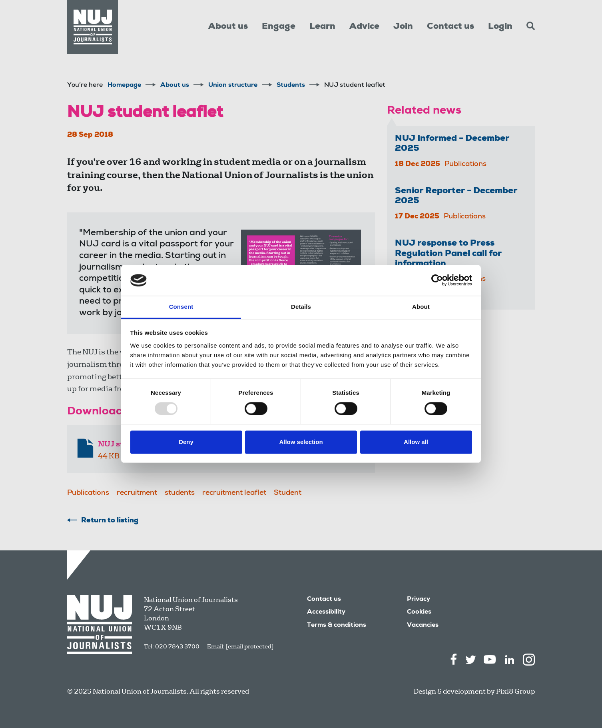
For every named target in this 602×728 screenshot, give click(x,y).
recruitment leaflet (234, 493)
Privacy (418, 599)
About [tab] (421, 306)
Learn (322, 26)
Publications (88, 493)
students (180, 493)
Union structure (232, 85)
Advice (364, 26)
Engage (278, 26)
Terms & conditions (336, 625)
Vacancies (423, 625)
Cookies (419, 612)
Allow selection (301, 441)
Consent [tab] (181, 306)
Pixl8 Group (515, 691)
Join (403, 26)
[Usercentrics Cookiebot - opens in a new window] (437, 280)
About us (228, 26)
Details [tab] (301, 306)
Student (287, 493)
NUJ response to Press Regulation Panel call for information (448, 253)
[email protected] (249, 646)
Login (500, 26)
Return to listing (109, 520)
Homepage (124, 85)
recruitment (137, 493)
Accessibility (326, 612)
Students (291, 85)
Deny (186, 441)
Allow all (416, 441)
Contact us (450, 26)
